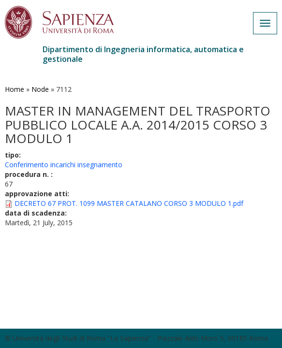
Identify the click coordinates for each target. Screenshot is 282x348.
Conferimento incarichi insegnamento (63, 164)
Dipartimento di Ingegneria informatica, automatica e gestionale (143, 54)
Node (40, 89)
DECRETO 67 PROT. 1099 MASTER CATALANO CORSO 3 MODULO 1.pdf (129, 203)
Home (14, 89)
